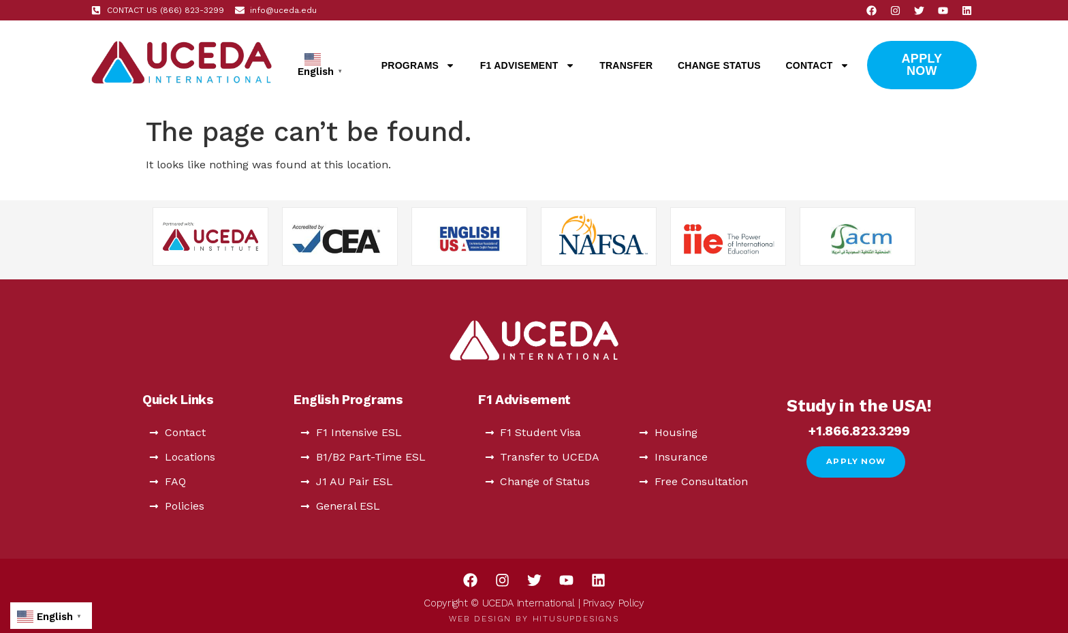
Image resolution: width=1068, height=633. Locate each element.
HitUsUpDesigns (576, 618)
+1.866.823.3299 (859, 431)
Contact (817, 65)
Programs (418, 65)
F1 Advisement (527, 65)
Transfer (626, 65)
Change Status (719, 65)
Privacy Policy (613, 603)
